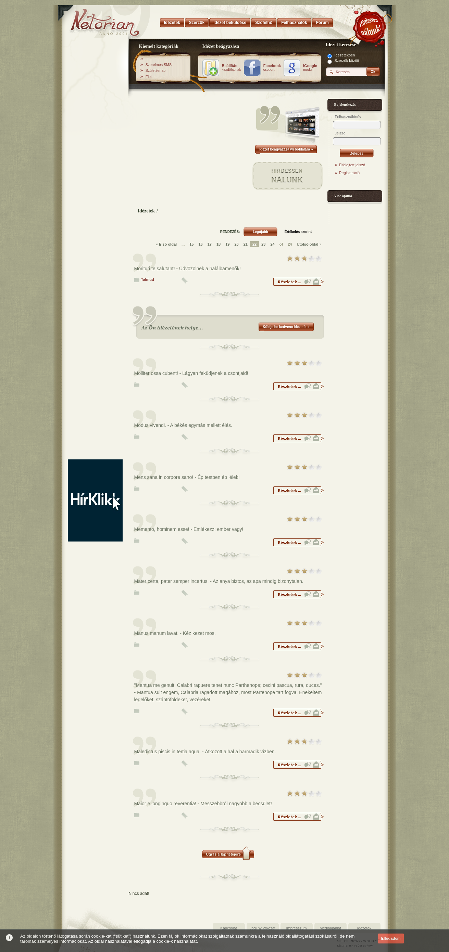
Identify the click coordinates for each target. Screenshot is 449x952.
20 (236, 244)
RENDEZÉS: (230, 232)
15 (191, 244)
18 (218, 244)
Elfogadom (391, 938)
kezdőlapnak (231, 67)
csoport (272, 67)
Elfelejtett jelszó (352, 165)
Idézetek (146, 210)
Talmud (147, 279)
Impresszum (296, 928)
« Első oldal (166, 244)
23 (263, 244)
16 (200, 244)
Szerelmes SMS (159, 65)
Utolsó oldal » (309, 244)
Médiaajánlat (330, 928)
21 (246, 244)
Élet (149, 77)
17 (210, 244)
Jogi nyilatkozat (262, 928)
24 (272, 244)
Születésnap (156, 70)
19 (227, 244)
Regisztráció (349, 173)
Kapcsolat (228, 928)
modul (310, 67)
